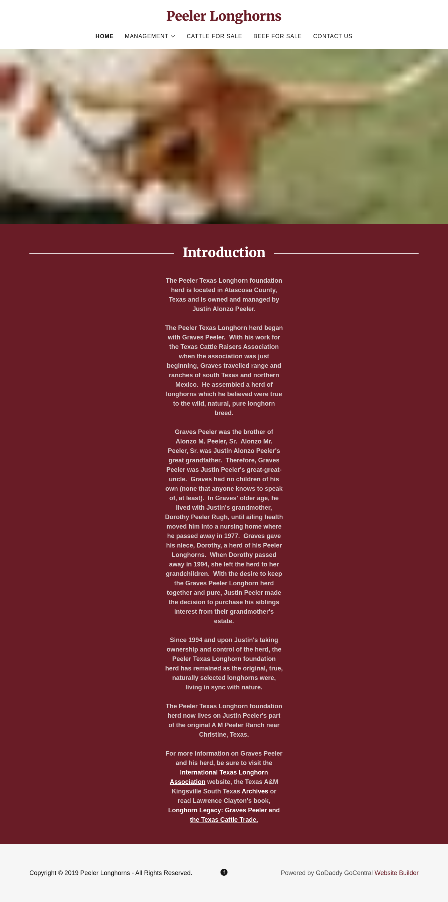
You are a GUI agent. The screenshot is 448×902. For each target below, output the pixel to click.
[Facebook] (224, 873)
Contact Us (333, 36)
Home (105, 36)
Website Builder (396, 872)
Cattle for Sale (215, 36)
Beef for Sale (277, 36)
